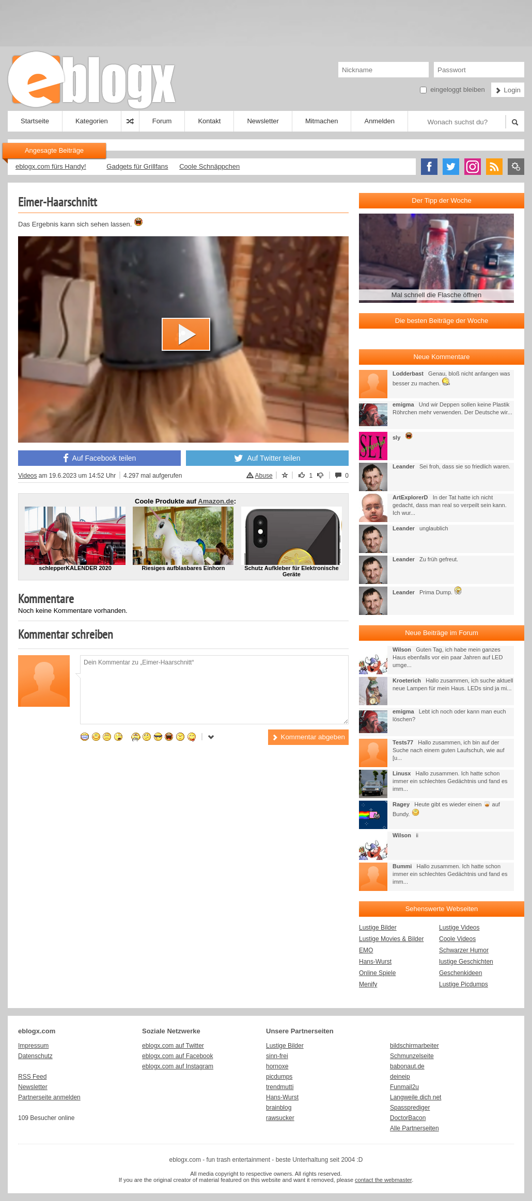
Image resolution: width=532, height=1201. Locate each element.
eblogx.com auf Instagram (177, 1066)
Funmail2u (404, 1087)
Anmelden (379, 121)
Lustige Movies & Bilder (391, 939)
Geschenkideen (460, 973)
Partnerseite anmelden (49, 1097)
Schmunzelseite (412, 1056)
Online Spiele (377, 973)
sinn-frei (277, 1056)
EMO (366, 950)
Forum (162, 121)
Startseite (35, 121)
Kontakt (209, 121)
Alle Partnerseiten (414, 1128)
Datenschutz (35, 1056)
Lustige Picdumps (463, 984)
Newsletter (262, 121)
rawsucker (280, 1118)
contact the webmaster (383, 1180)
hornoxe (277, 1066)
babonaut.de (407, 1066)
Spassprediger (410, 1107)
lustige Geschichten (466, 961)
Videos (27, 475)
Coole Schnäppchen (209, 166)
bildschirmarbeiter (414, 1045)
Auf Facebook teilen (99, 458)
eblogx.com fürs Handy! (50, 166)
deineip (400, 1076)
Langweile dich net (415, 1097)
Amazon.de (215, 501)
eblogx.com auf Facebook (177, 1056)
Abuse (259, 475)
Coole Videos (457, 939)
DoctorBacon (408, 1118)
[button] (186, 334)
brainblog (278, 1107)
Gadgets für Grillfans (137, 166)
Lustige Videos (459, 927)
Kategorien (91, 121)
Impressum (33, 1045)
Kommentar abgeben (308, 737)
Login (508, 90)
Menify (368, 984)
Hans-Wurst (375, 961)
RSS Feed (32, 1076)
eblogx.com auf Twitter (173, 1045)
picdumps (279, 1076)
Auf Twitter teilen (267, 458)
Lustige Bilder (378, 927)
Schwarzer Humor (464, 950)
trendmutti (279, 1087)
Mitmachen (321, 121)
